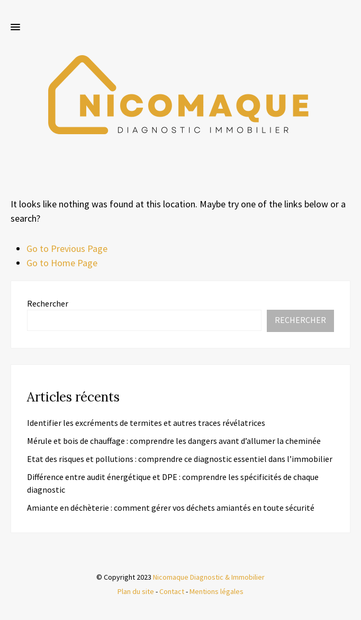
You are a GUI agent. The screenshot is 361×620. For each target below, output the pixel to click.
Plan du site (136, 591)
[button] (15, 27)
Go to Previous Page (66, 248)
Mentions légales (216, 591)
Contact (171, 591)
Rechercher (47, 303)
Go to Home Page (61, 263)
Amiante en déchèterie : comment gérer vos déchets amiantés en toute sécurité (170, 507)
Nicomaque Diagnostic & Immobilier (209, 577)
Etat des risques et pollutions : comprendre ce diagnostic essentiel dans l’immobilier (179, 458)
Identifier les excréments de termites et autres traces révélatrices (146, 422)
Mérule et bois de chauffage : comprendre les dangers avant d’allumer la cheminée (174, 440)
